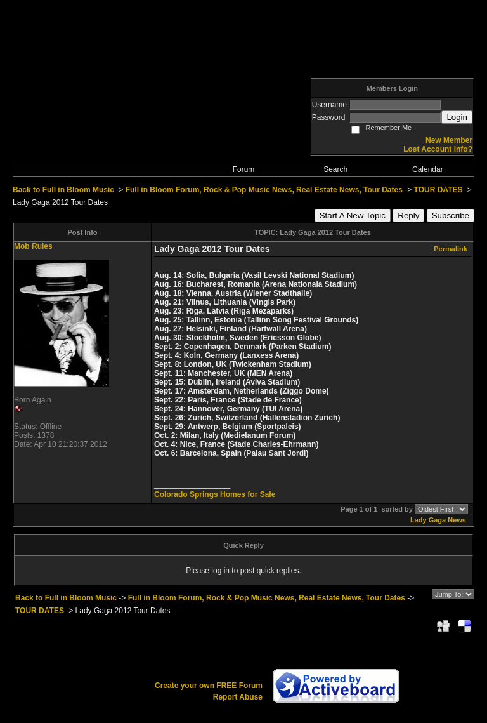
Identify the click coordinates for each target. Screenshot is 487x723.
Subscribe (450, 215)
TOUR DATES (438, 189)
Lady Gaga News (438, 520)
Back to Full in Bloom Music (63, 189)
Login (456, 117)
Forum (244, 169)
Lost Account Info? (437, 149)
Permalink (450, 249)
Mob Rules (33, 246)
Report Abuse (238, 697)
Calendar (427, 169)
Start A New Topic (353, 215)
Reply (408, 215)
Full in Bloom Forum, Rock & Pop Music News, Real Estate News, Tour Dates (264, 189)
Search (335, 169)
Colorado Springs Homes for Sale (214, 494)
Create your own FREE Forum (209, 685)
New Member (448, 140)
